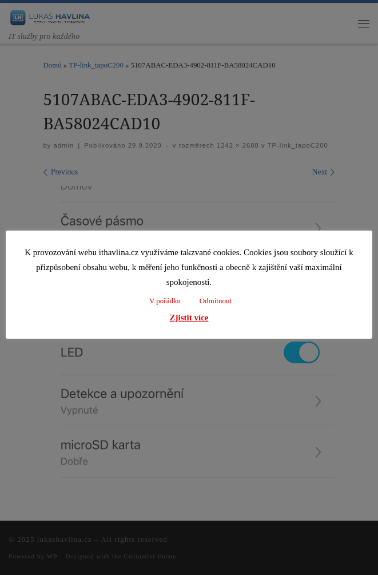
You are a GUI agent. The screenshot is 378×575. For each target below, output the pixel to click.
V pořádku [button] (165, 300)
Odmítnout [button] (216, 300)
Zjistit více (189, 317)
